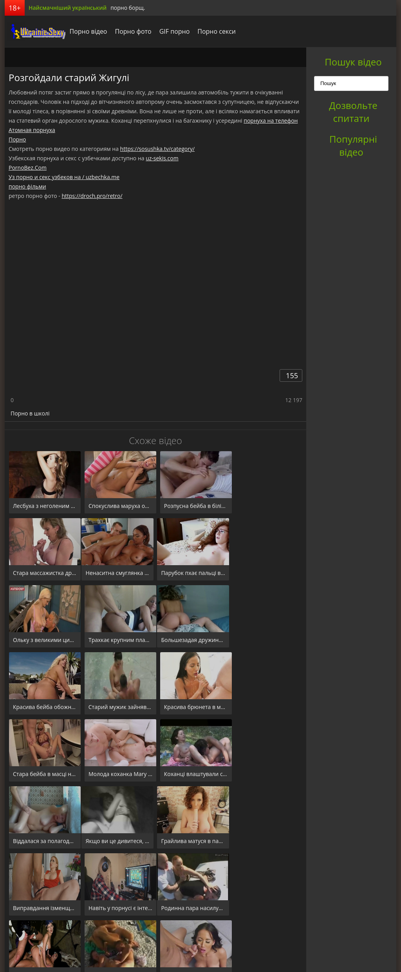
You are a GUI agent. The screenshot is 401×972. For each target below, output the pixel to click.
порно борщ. (127, 7)
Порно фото (131, 31)
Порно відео (86, 31)
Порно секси (214, 31)
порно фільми (27, 186)
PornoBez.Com (28, 167)
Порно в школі (30, 413)
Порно (17, 139)
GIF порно (172, 31)
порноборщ (34, 31)
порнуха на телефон (271, 120)
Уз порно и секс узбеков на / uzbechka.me (64, 177)
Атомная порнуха (32, 130)
